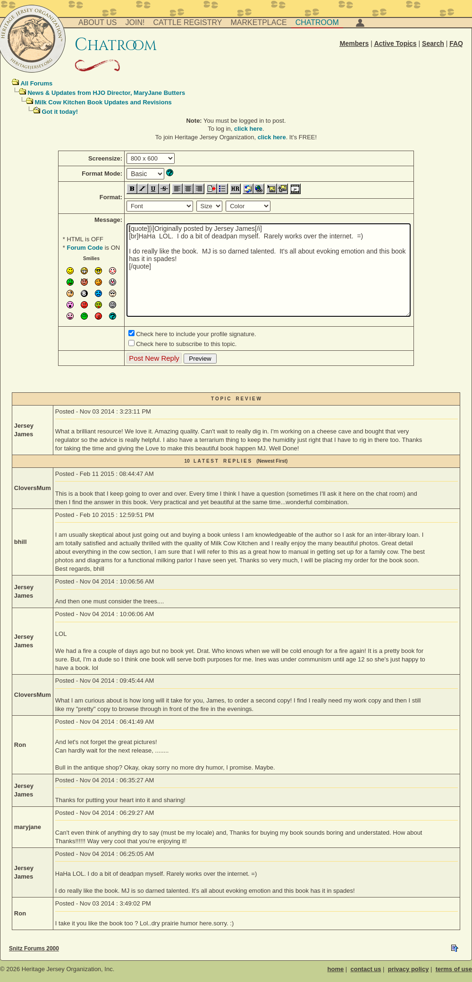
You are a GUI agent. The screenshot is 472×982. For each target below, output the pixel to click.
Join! (135, 22)
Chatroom (317, 22)
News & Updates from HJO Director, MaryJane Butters (106, 92)
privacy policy (408, 969)
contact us (365, 969)
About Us (97, 22)
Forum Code (85, 247)
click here (248, 128)
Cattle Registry (187, 22)
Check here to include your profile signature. (196, 334)
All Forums (36, 83)
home (336, 969)
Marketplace (259, 22)
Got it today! (60, 111)
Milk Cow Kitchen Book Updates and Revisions (102, 102)
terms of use (454, 969)
